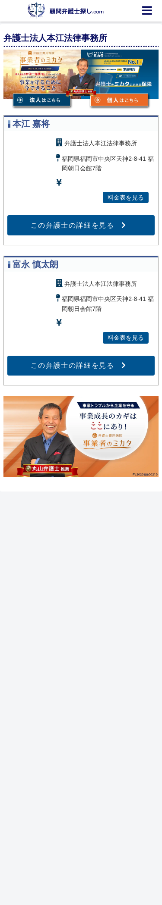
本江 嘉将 (31, 123)
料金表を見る (126, 197)
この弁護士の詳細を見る (72, 225)
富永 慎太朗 (35, 264)
